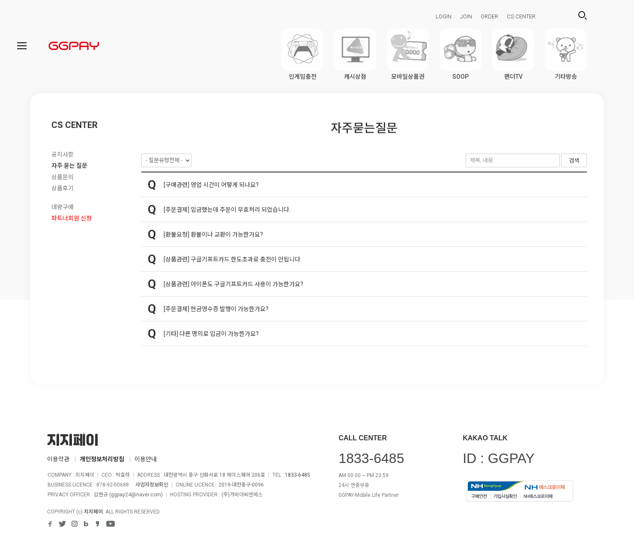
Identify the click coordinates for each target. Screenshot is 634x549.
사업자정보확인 (151, 485)
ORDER (489, 16)
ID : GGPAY (499, 458)
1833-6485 (297, 475)
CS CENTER (521, 16)
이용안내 (146, 459)
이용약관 (58, 459)
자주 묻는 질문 (69, 165)
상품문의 (62, 177)
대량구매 (62, 207)
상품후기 (62, 188)
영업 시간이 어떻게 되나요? (225, 184)
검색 (582, 15)
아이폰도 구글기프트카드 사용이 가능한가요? (247, 284)
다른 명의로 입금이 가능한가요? (219, 333)
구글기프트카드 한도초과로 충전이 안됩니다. (246, 259)
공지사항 (62, 154)
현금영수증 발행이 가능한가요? (230, 309)
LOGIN (444, 16)
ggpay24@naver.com (136, 495)
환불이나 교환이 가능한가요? (227, 234)
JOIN (466, 16)
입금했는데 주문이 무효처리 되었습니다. (240, 209)
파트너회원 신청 (71, 218)
